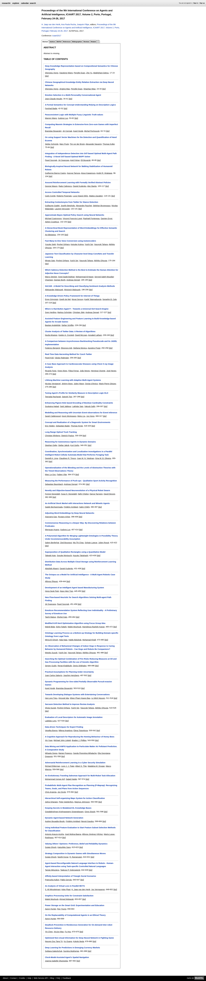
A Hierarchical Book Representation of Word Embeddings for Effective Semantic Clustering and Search (81, 229)
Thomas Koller (109, 144)
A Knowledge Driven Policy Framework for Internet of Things (72, 296)
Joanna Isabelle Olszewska (56, 961)
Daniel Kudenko (79, 186)
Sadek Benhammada (54, 507)
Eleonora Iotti (66, 348)
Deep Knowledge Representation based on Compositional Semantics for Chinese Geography (81, 67)
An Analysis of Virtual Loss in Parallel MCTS (65, 886)
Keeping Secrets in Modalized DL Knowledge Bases (68, 808)
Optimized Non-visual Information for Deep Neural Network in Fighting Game (79, 938)
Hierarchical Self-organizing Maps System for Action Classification (75, 798)
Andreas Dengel (73, 280)
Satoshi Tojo (67, 397)
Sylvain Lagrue (91, 543)
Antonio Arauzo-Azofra (54, 834)
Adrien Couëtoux (52, 222)
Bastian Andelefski (52, 325)
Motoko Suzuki (51, 653)
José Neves (111, 371)
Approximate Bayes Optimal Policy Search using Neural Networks (74, 215)
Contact (13, 978)
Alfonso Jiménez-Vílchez (92, 834)
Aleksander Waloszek (54, 290)
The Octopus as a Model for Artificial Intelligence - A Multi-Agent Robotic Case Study (80, 576)
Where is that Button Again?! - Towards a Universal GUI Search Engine (76, 309)
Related (93, 41)
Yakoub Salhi (89, 406)
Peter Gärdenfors (66, 802)
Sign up (202, 3)
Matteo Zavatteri (96, 196)
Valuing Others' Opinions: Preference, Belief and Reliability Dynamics (76, 844)
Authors (52, 41)
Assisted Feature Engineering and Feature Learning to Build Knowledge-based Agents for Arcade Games (80, 320)
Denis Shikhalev (79, 666)
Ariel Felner (75, 160)
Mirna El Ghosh (51, 640)
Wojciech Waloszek (72, 290)
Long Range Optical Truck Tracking (61, 432)
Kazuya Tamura (73, 173)
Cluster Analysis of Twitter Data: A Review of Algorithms (70, 331)
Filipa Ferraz (73, 371)
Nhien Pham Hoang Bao (80, 698)
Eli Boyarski (86, 160)
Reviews (86, 41)
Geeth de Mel (65, 299)
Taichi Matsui (50, 617)
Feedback (67, 978)
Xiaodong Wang (66, 73)
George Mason (51, 186)
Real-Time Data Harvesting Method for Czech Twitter (68, 354)
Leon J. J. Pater (67, 766)
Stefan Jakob (63, 445)
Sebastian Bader (63, 426)
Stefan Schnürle (51, 144)
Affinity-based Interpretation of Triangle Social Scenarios (70, 876)
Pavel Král (49, 358)
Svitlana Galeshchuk (53, 951)
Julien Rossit (103, 543)
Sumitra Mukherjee (71, 951)
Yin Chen (49, 932)
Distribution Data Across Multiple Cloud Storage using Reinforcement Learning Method (80, 563)
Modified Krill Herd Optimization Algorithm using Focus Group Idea (75, 623)
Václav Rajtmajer (62, 358)
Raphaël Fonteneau (91, 218)
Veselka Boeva (51, 730)
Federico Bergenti (52, 348)
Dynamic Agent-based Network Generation (64, 818)
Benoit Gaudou (87, 821)
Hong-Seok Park (52, 591)
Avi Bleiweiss (50, 235)
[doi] (46, 76)
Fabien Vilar (62, 474)
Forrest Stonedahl (52, 494)
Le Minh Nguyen (98, 698)
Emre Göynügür (51, 299)
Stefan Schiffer (67, 325)
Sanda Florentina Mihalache (85, 753)
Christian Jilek (79, 312)
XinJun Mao (59, 932)
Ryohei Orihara (63, 244)
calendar (25, 3)
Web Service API (41, 978)
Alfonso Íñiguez (51, 581)
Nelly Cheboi (83, 494)
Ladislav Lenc (50, 721)
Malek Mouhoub (74, 627)
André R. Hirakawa (104, 173)
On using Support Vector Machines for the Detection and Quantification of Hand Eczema (81, 138)
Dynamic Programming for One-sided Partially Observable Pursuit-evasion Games (78, 683)
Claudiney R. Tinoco (67, 458)
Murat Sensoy (77, 299)
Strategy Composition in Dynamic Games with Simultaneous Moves (75, 853)
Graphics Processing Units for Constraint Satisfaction (69, 896)
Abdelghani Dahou (101, 73)
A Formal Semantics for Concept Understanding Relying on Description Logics (80, 105)
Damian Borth (59, 280)
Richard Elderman (52, 766)
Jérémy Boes (67, 384)
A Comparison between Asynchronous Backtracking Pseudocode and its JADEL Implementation (81, 342)
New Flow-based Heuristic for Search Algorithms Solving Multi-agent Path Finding (78, 599)
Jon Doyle (62, 792)
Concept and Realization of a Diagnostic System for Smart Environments (77, 422)
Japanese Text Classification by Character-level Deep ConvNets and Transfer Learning (79, 255)
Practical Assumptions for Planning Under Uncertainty (69, 672)
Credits (22, 978)
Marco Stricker (51, 277)
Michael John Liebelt (62, 740)
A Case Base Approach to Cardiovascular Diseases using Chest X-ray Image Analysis (79, 365)
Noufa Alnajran (51, 335)
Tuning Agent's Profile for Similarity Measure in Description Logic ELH (76, 393)
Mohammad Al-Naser (84, 277)
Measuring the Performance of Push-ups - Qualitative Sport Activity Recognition (81, 481)
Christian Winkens (52, 436)
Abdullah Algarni (52, 568)
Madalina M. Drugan (96, 766)
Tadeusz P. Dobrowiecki (70, 870)
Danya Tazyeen (96, 494)
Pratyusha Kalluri (52, 880)
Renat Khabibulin (65, 666)
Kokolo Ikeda (78, 941)
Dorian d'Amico (91, 384)
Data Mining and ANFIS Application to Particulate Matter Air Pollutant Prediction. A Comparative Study (81, 748)
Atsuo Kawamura (88, 173)
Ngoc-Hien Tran (66, 591)
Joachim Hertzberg (71, 675)
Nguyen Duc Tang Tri (54, 941)
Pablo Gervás (66, 880)
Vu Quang (68, 941)
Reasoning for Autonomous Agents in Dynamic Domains (70, 442)
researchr (6, 3)
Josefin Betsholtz (68, 206)
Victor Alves (62, 371)
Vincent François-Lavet (72, 218)
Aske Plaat (65, 889)
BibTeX (59, 41)
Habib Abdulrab (74, 640)
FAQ (58, 978)
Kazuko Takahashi (80, 555)
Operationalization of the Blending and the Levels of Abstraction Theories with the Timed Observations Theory (80, 469)
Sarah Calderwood (53, 416)
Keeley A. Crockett (66, 335)
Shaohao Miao (89, 89)
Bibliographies (77, 41)
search (33, 3)
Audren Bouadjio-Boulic (55, 821)
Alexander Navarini (94, 144)
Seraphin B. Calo (109, 299)
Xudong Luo (63, 118)
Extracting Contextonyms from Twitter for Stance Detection (71, 202)
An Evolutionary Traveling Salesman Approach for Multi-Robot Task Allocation (80, 776)
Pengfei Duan (79, 73)
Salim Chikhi (84, 507)
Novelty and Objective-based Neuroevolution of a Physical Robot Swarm (77, 490)
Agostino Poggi (94, 348)
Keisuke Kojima (77, 244)
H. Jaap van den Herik (51, 24)
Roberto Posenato (64, 196)
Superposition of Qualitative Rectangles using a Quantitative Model (75, 552)
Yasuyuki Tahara (101, 244)
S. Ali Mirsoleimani (52, 889)
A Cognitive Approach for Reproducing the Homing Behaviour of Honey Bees (79, 737)
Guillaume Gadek (52, 206)
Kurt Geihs (74, 445)
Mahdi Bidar (50, 627)
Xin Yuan (48, 740)
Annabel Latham (95, 335)
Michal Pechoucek (92, 131)
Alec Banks (92, 186)
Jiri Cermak (67, 131)
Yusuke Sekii (50, 244)
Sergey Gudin (50, 666)
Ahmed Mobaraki (66, 899)
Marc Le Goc (50, 474)
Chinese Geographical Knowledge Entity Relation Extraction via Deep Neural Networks (79, 83)
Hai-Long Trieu (51, 698)
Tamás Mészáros (52, 870)
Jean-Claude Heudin (53, 99)
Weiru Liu (81, 416)
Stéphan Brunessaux (101, 206)
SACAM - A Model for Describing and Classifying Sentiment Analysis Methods (80, 286)
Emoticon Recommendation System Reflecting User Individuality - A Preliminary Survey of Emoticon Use (81, 612)
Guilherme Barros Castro (55, 173)
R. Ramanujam (75, 857)
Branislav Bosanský (53, 131)
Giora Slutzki (90, 812)
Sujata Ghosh (50, 847)
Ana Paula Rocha (68, 24)
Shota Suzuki (50, 708)
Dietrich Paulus (67, 436)
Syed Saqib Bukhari (66, 277)
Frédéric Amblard (71, 507)
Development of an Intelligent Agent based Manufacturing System (74, 588)
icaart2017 (56, 36)
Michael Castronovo (53, 218)
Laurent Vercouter (62, 209)
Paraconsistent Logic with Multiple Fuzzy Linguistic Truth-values (74, 115)
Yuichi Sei (89, 244)
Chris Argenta (50, 792)
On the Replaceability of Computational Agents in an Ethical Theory (75, 915)
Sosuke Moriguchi (64, 555)
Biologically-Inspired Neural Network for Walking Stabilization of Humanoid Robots (78, 168)
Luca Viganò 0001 (80, 196)
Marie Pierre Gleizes (107, 384)
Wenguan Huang (52, 530)
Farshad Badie (51, 108)
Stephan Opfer (51, 445)
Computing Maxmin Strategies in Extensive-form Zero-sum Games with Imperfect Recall (81, 126)
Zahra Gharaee (51, 802)
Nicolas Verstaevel (52, 384)
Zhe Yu (89, 73)
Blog (52, 978)
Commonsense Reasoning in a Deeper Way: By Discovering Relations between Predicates (80, 524)
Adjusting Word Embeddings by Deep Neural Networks (69, 513)
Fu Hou (68, 932)
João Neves (85, 371)
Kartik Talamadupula (92, 299)
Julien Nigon (79, 384)
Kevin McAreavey (69, 416)
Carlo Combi (50, 196)
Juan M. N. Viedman (85, 458)
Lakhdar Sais (77, 406)
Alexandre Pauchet (84, 206)
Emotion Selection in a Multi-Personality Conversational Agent (73, 95)
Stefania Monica (80, 348)
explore (15, 3)
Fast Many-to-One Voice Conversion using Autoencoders (70, 241)
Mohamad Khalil (89, 640)
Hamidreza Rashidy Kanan (93, 627)
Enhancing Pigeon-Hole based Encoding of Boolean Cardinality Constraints (79, 403)
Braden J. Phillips (79, 740)
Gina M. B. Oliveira (103, 458)
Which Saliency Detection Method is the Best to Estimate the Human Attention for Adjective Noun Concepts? (81, 271)
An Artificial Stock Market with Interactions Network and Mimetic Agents (77, 503)
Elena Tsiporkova (80, 730)
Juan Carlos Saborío (53, 675)
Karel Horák (78, 131)
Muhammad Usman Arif (55, 779)
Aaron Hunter (50, 909)
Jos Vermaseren (98, 889)
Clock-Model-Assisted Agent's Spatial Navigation (67, 957)
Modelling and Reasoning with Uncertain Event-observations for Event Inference (81, 413)
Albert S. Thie (81, 766)
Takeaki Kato (50, 555)
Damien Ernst (106, 218)
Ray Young (61, 909)
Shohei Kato (62, 617)
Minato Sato (50, 261)
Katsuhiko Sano (64, 847)
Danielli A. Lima (51, 458)
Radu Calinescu (65, 186)
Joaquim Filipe (83, 24)
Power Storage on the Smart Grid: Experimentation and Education (74, 905)
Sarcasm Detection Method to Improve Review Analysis (70, 704)
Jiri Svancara (63, 160)
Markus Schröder (64, 312)
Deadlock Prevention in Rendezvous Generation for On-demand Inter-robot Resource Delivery (78, 926)
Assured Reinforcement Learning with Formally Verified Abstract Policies (78, 182)
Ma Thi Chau (78, 543)
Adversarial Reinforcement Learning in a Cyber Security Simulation (75, 763)
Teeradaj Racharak (53, 397)
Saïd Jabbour (65, 406)
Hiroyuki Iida (63, 698)
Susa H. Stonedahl (69, 494)
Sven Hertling (50, 312)
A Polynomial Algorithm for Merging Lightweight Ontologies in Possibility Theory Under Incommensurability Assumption (81, 537)
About (5, 978)
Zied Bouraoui (66, 543)
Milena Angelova (66, 730)
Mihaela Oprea (51, 753)
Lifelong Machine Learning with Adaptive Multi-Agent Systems (73, 380)
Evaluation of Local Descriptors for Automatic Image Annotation (73, 717)
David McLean (81, 335)
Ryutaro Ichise (64, 517)
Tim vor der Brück (77, 144)
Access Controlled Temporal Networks (62, 192)
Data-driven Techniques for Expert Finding (64, 727)
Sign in (195, 3)
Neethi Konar (63, 857)
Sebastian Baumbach (54, 484)
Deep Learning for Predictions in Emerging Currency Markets (72, 948)
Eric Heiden (50, 426)
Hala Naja (63, 640)
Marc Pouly (64, 144)
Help (29, 978)
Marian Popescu (65, 753)
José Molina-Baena (73, 834)
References (67, 41)
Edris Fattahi (61, 627)
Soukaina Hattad (52, 406)
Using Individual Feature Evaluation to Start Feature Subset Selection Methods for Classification (80, 829)
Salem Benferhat (52, 543)
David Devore (109, 494)
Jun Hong (90, 416)
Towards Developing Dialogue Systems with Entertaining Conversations (77, 694)
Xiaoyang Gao (51, 517)
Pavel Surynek (51, 160)
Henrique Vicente (98, 371)
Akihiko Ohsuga (100, 261)
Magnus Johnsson (82, 802)
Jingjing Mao (64, 89)
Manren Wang (51, 118)
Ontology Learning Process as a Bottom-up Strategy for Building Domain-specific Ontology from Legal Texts (81, 634)
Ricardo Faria (50, 371)
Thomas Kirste (77, 426)
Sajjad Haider (71, 779)
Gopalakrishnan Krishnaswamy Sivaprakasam (64, 812)
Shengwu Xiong (51, 73)
